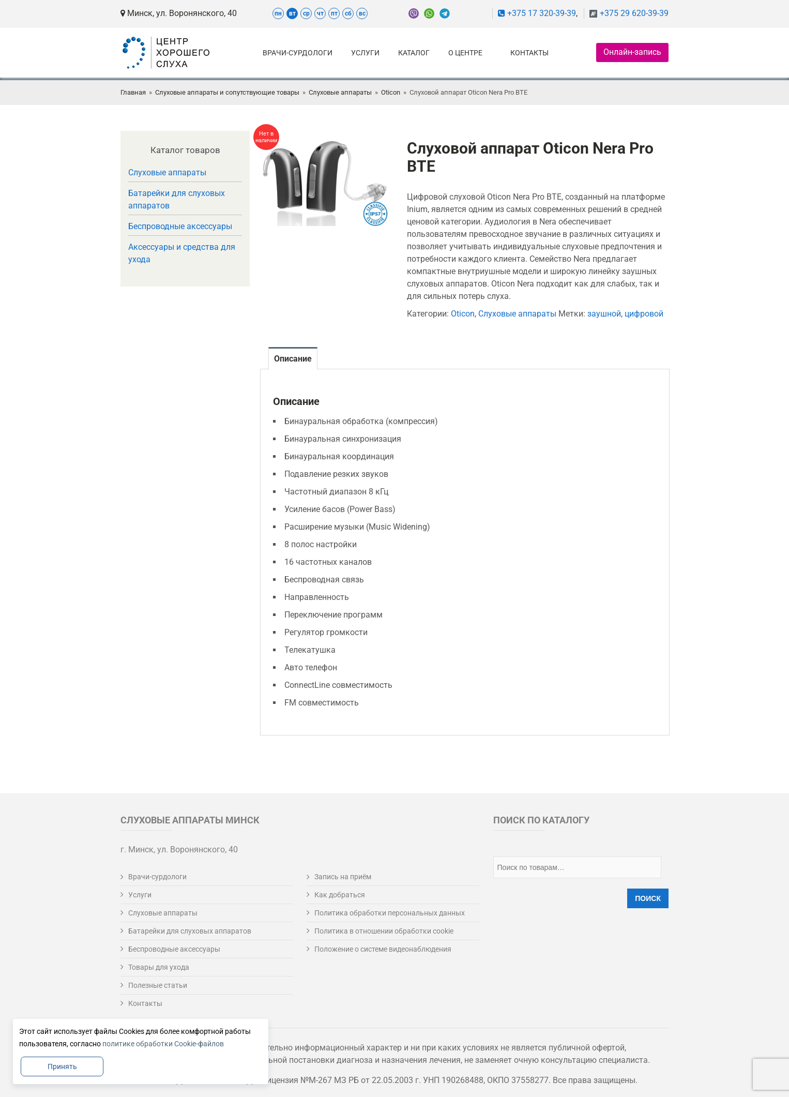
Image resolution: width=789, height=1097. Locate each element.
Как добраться (339, 895)
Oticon (390, 92)
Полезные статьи (157, 985)
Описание (293, 359)
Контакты (529, 53)
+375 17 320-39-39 (537, 13)
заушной (604, 314)
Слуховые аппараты (340, 92)
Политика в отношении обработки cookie (383, 931)
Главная (133, 92)
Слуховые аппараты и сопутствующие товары (227, 92)
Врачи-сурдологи (297, 53)
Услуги (365, 53)
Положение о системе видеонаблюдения (382, 949)
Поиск (648, 898)
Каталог (414, 53)
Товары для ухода (158, 967)
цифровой (644, 314)
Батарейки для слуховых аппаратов (176, 199)
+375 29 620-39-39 (634, 13)
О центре (465, 53)
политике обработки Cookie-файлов (163, 1044)
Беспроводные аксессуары (180, 226)
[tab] (292, 358)
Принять (62, 1066)
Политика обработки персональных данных (389, 913)
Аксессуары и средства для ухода (181, 253)
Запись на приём (342, 877)
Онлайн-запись (632, 52)
